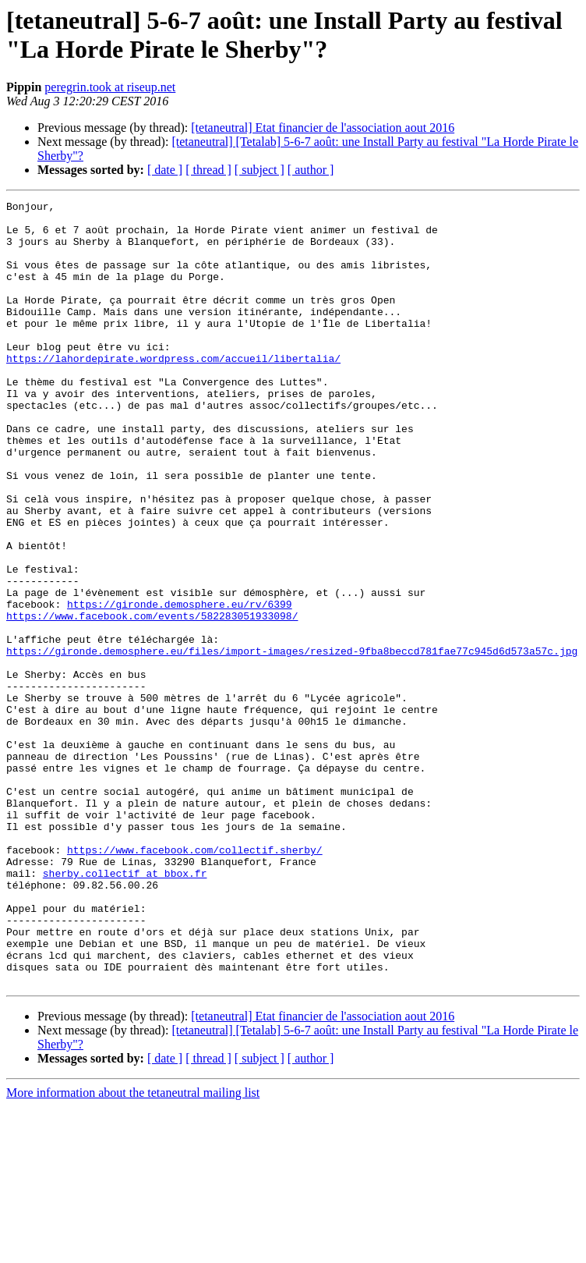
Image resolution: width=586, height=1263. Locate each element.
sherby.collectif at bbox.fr (125, 1009)
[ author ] (311, 169)
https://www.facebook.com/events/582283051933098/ (152, 700)
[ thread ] (208, 169)
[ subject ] (259, 169)
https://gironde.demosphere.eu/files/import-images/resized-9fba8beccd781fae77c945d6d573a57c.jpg (291, 742)
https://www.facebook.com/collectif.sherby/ (195, 981)
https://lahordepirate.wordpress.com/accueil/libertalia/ (173, 391)
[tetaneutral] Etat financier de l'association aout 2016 (322, 127)
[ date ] (164, 169)
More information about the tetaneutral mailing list (132, 1249)
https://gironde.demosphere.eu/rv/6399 (179, 686)
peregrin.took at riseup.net (109, 87)
